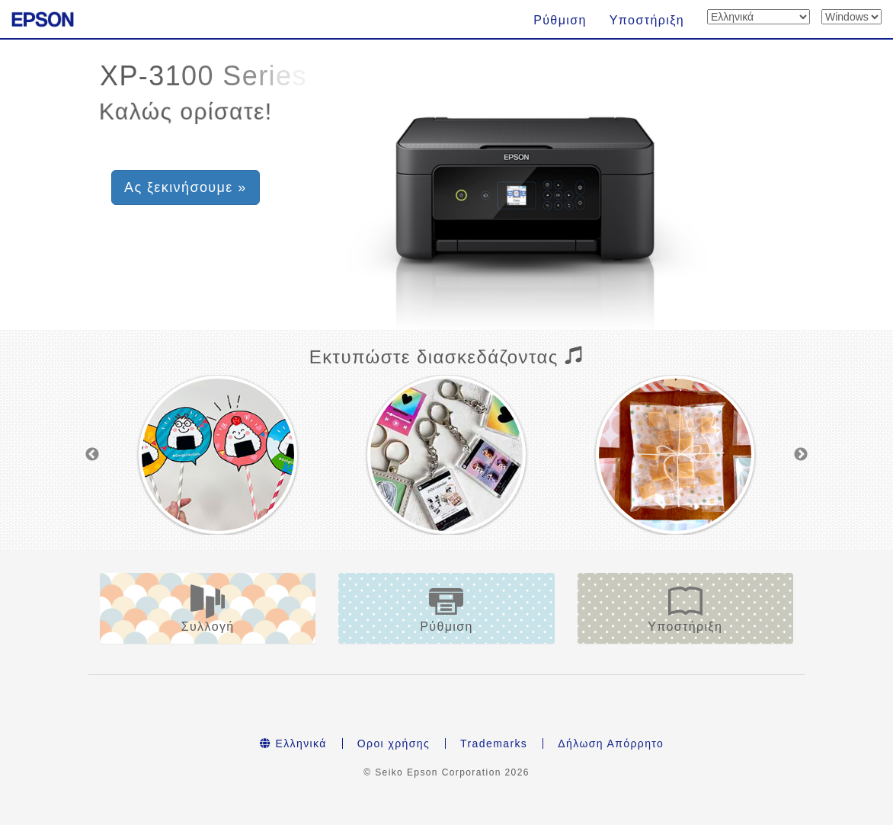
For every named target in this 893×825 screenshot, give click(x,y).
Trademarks (493, 743)
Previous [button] (92, 454)
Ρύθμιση (560, 20)
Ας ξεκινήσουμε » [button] (185, 187)
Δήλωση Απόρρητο (611, 743)
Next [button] (800, 454)
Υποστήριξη (647, 20)
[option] (218, 455)
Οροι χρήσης (393, 743)
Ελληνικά (293, 743)
